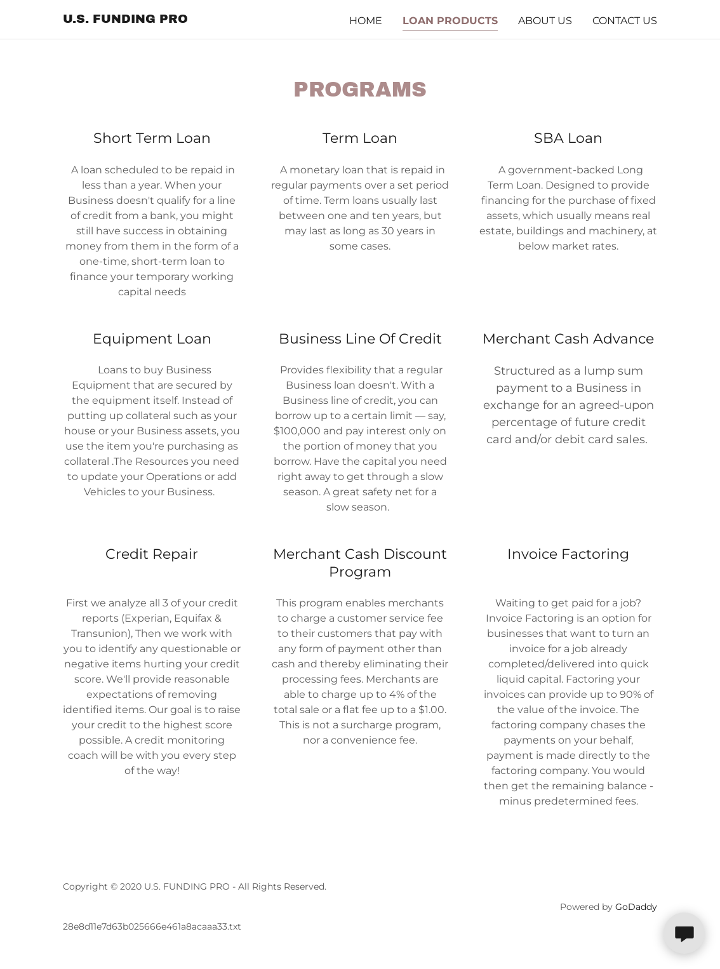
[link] (125, 19)
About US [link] (545, 21)
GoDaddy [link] (636, 906)
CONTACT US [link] (624, 21)
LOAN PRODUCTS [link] (450, 21)
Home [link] (365, 21)
